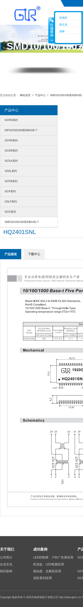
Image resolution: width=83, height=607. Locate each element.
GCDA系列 (11, 160)
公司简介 (6, 557)
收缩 (51, 30)
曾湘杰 (63, 17)
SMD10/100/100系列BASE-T (22, 222)
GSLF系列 (11, 201)
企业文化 (6, 564)
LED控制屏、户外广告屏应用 (53, 557)
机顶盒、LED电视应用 (48, 564)
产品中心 (40, 95)
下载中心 (34, 254)
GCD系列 (10, 211)
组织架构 (6, 571)
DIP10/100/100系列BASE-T (21, 130)
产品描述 (10, 254)
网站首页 (25, 95)
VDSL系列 (11, 171)
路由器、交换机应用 (47, 571)
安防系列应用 (42, 578)
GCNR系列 (11, 140)
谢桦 (62, 31)
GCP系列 (10, 191)
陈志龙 (63, 24)
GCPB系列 (11, 181)
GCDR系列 (11, 150)
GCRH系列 (11, 120)
